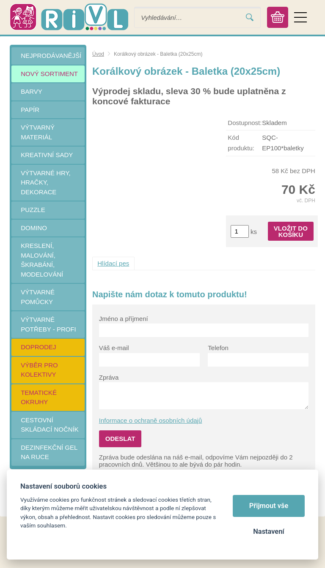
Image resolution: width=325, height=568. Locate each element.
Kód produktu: (241, 143)
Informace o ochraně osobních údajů (150, 420)
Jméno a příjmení (123, 318)
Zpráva (109, 377)
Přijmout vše (269, 506)
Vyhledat (249, 17)
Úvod (98, 54)
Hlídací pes (113, 263)
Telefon (218, 347)
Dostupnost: (245, 122)
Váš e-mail (114, 347)
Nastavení (268, 531)
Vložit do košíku (291, 231)
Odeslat (120, 438)
